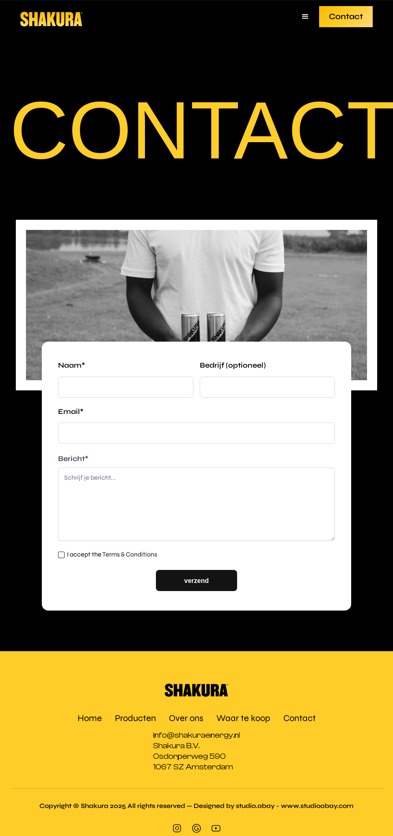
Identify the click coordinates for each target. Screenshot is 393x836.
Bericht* (73, 458)
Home (90, 718)
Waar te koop (243, 718)
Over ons (186, 718)
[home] (51, 17)
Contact (346, 16)
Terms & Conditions (129, 554)
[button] (305, 16)
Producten (135, 718)
